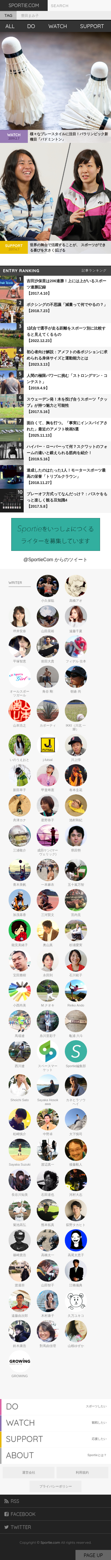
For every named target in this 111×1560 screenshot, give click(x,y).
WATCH (58, 26)
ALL (10, 26)
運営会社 (28, 1472)
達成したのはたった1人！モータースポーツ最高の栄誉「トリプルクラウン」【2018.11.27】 (66, 476)
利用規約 (82, 1472)
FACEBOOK (20, 1514)
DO (31, 26)
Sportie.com (50, 1542)
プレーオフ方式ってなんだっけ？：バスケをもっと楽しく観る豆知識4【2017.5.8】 (67, 500)
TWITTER (17, 1527)
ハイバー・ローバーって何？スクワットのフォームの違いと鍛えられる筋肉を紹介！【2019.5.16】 (67, 452)
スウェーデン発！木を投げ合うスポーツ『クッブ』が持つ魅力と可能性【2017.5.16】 (67, 405)
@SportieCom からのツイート (55, 559)
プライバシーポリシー (55, 1486)
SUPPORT (92, 26)
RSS (11, 1501)
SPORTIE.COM (24, 5)
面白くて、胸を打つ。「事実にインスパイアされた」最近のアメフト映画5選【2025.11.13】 (67, 429)
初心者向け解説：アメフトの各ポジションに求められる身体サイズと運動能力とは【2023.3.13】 (67, 358)
